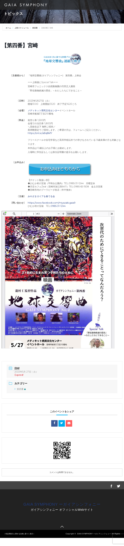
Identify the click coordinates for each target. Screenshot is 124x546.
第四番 (35, 28)
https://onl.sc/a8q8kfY (40, 133)
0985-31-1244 (58, 206)
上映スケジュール (22, 28)
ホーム (8, 28)
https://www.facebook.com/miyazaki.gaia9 (51, 202)
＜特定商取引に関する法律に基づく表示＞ (19, 534)
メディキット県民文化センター (43, 110)
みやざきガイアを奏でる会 (41, 196)
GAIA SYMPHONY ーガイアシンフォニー (62, 504)
